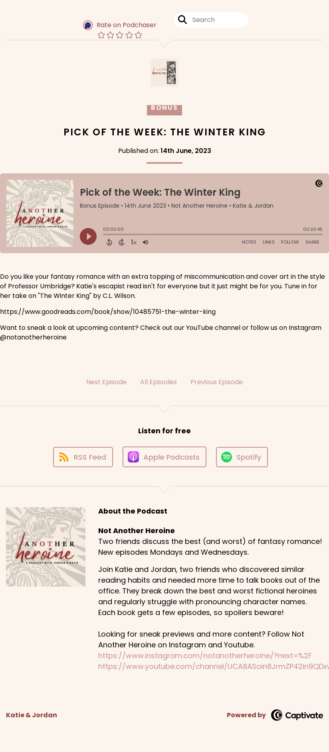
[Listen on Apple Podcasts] (164, 456)
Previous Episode (216, 382)
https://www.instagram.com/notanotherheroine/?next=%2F (205, 656)
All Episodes (158, 382)
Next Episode (106, 382)
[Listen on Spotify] (242, 457)
